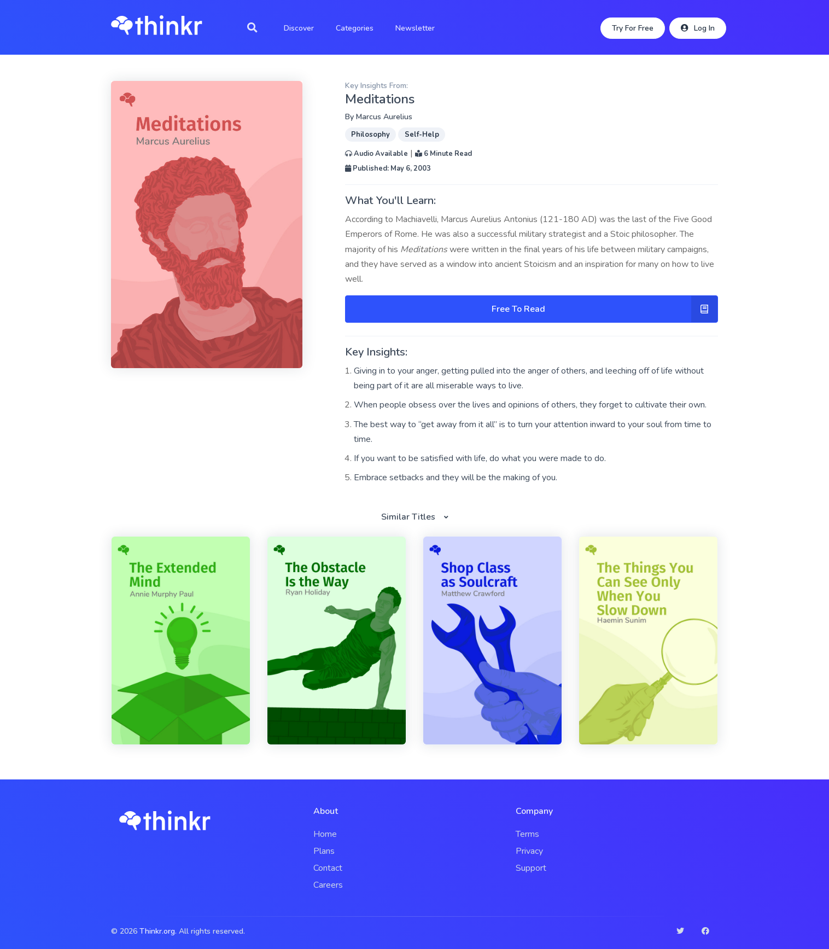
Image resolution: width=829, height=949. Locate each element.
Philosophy (370, 134)
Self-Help (422, 134)
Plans (324, 851)
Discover (299, 28)
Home (325, 834)
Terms (527, 834)
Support (531, 868)
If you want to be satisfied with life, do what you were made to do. (480, 458)
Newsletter (415, 28)
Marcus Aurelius (384, 117)
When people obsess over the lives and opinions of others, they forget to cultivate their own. (530, 405)
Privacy (529, 851)
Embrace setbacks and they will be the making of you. (455, 477)
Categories (354, 28)
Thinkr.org (157, 931)
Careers (328, 885)
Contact (327, 868)
